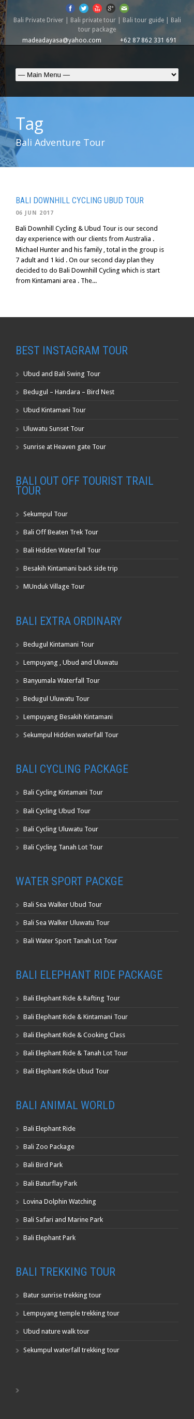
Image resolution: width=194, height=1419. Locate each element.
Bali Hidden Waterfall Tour (62, 550)
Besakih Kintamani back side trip (70, 568)
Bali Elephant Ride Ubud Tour (66, 1071)
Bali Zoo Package (48, 1147)
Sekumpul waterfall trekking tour (71, 1350)
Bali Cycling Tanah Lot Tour (63, 847)
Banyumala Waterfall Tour (61, 680)
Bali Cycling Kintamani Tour (63, 792)
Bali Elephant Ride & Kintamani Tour (75, 1017)
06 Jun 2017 (35, 213)
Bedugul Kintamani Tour (58, 644)
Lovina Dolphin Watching (59, 1201)
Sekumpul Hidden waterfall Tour (70, 735)
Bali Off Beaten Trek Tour (60, 532)
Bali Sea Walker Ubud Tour (62, 904)
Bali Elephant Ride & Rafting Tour (71, 998)
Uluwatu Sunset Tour (53, 428)
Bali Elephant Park (49, 1238)
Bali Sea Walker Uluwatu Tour (66, 923)
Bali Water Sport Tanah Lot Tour (70, 941)
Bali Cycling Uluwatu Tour (60, 829)
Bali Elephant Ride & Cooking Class (74, 1035)
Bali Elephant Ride (49, 1128)
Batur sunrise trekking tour (62, 1295)
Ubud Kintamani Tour (54, 410)
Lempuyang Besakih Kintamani (68, 717)
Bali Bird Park (43, 1165)
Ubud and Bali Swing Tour (61, 374)
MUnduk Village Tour (54, 586)
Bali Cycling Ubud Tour (57, 811)
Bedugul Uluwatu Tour (56, 699)
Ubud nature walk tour (56, 1331)
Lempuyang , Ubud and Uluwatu (70, 662)
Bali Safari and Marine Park (63, 1219)
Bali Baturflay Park (50, 1183)
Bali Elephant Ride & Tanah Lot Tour (75, 1053)
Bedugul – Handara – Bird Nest (68, 392)
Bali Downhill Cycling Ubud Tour (80, 200)
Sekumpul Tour (45, 514)
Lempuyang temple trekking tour (71, 1313)
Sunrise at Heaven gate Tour (64, 447)
